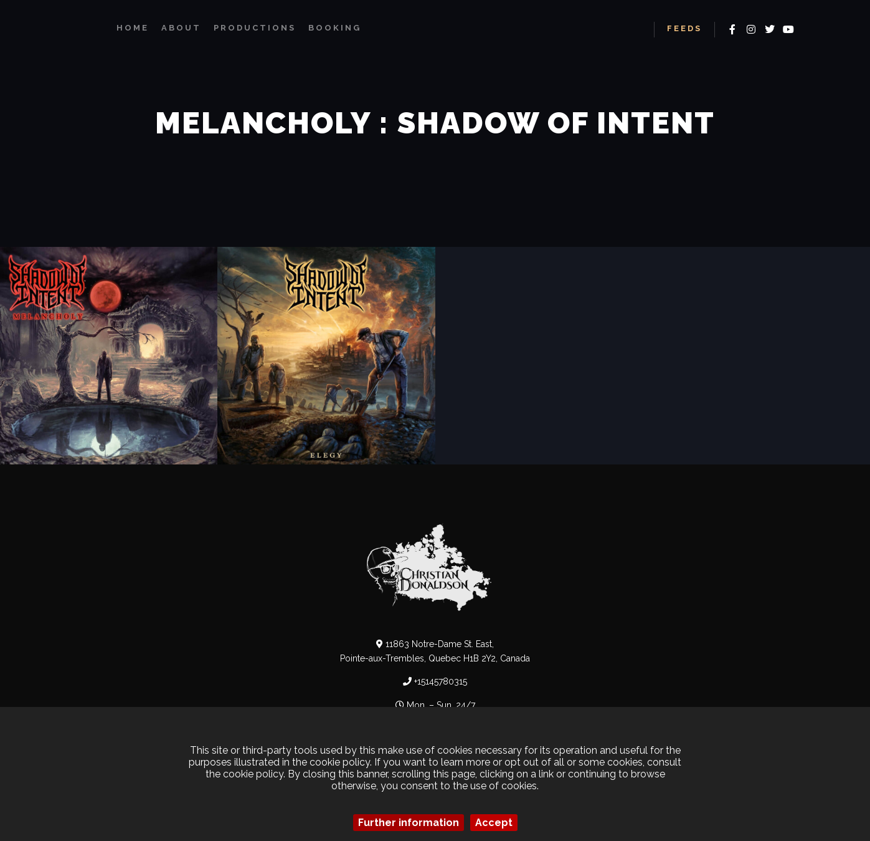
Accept (494, 823)
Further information (408, 823)
